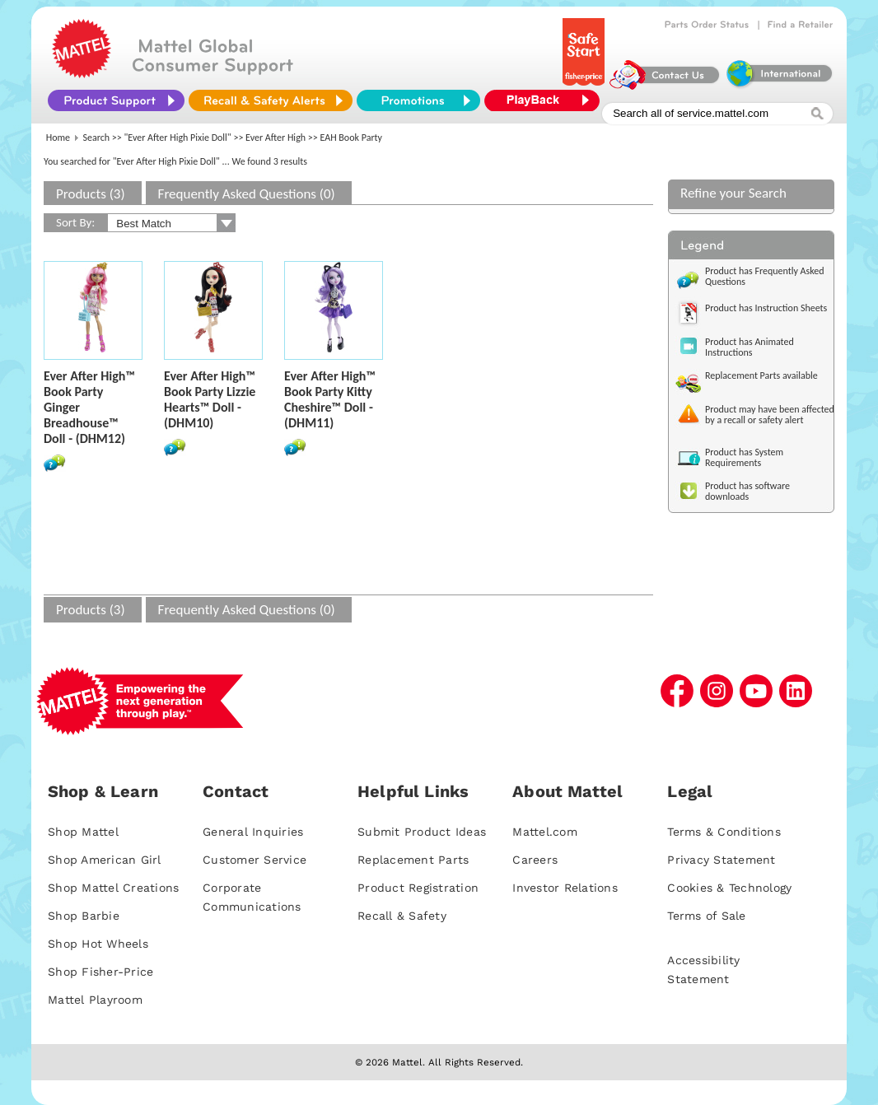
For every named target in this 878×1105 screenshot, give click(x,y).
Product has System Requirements (744, 457)
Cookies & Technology (729, 887)
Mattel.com (544, 831)
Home (58, 137)
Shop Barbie (83, 915)
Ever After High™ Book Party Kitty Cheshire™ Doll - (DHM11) (330, 399)
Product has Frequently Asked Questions (764, 276)
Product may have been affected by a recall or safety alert (769, 414)
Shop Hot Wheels (98, 943)
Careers (535, 859)
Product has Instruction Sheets (766, 308)
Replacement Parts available (761, 375)
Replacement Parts (413, 859)
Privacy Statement (721, 859)
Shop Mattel (83, 831)
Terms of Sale (706, 915)
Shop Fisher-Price (100, 971)
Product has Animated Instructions (749, 347)
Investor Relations (565, 887)
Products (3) (90, 194)
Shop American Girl (104, 859)
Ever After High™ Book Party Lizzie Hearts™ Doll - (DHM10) (209, 399)
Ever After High (275, 137)
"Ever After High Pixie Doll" (177, 137)
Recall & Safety (401, 915)
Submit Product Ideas (421, 831)
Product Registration (418, 887)
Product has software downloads (747, 491)
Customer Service (254, 859)
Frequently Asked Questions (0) (246, 194)
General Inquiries (253, 831)
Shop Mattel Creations (113, 887)
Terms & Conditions (724, 831)
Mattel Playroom (95, 999)
